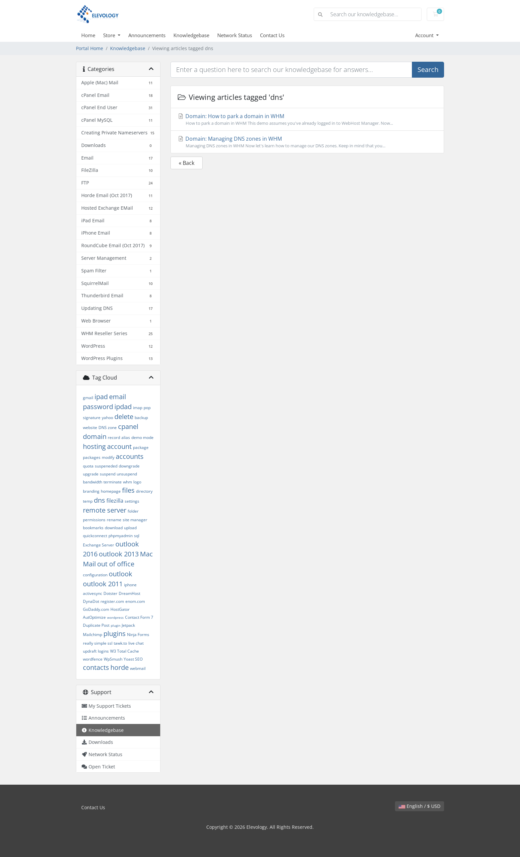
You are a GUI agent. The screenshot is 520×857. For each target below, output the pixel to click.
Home (88, 35)
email (117, 396)
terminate (112, 482)
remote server (104, 510)
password (98, 406)
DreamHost (129, 593)
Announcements (146, 35)
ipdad (123, 406)
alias (125, 437)
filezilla (114, 500)
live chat (136, 643)
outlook (120, 573)
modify (108, 457)
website (90, 427)
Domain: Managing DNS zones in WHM (307, 142)
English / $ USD (419, 806)
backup (141, 417)
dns (99, 500)
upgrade (90, 474)
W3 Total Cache (124, 651)
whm (127, 482)
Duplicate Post (96, 625)
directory (144, 491)
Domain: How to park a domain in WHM (307, 119)
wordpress (115, 617)
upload (130, 528)
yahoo (107, 417)
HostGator (120, 609)
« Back (186, 163)
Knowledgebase (191, 35)
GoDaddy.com (96, 609)
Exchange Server (98, 545)
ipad (101, 396)
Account (425, 35)
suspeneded (106, 466)
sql (136, 535)
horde (119, 667)
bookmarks (93, 528)
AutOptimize (94, 617)
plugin (115, 625)
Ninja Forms (138, 634)
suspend (107, 474)
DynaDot (91, 601)
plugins (114, 633)
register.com (112, 601)
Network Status (234, 35)
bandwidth (92, 482)
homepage (111, 491)
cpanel (128, 426)
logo (137, 482)
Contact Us (272, 35)
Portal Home (89, 48)
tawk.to (120, 643)
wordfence (92, 659)
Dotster (110, 593)
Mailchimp (92, 634)
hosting (94, 446)
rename (114, 520)
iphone (130, 585)
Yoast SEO (133, 659)
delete (123, 416)
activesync (92, 593)
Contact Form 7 (139, 617)
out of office (115, 563)
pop (147, 407)
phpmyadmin (120, 535)
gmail (88, 397)
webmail (138, 668)
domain (94, 436)
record (114, 437)
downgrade (129, 466)
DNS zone (107, 427)
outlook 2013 (119, 553)
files (128, 490)
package (141, 447)
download (114, 528)
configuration (95, 575)
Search (428, 69)
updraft (90, 651)
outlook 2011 (103, 583)
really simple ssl (97, 643)
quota (88, 466)
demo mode (142, 437)
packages (91, 457)
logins (103, 651)
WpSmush (113, 659)
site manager (135, 520)
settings (132, 501)
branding (91, 491)
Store (109, 35)
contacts (96, 667)
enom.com (135, 601)
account (119, 446)
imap (137, 407)
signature (91, 417)
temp (88, 501)
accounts (130, 456)
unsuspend (127, 474)
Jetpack (128, 625)
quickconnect (95, 535)
